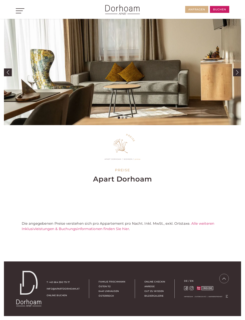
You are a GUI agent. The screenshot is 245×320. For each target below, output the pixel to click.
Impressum (188, 296)
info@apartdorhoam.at (63, 288)
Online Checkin (154, 281)
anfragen (196, 9)
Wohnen (128, 159)
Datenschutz (200, 296)
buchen (219, 9)
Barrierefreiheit (215, 296)
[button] (8, 72)
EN (191, 280)
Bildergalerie (154, 295)
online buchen (57, 295)
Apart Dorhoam (113, 159)
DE (186, 280)
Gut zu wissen (154, 291)
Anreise (149, 286)
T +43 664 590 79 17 (58, 282)
